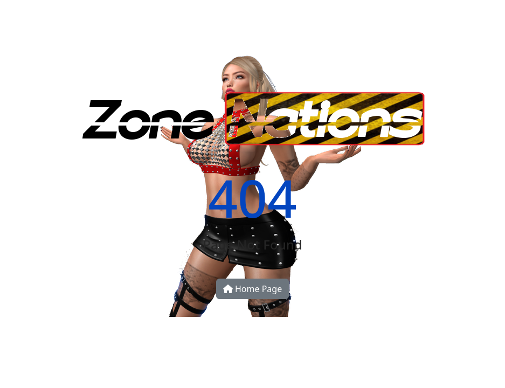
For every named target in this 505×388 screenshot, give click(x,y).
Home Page (252, 289)
